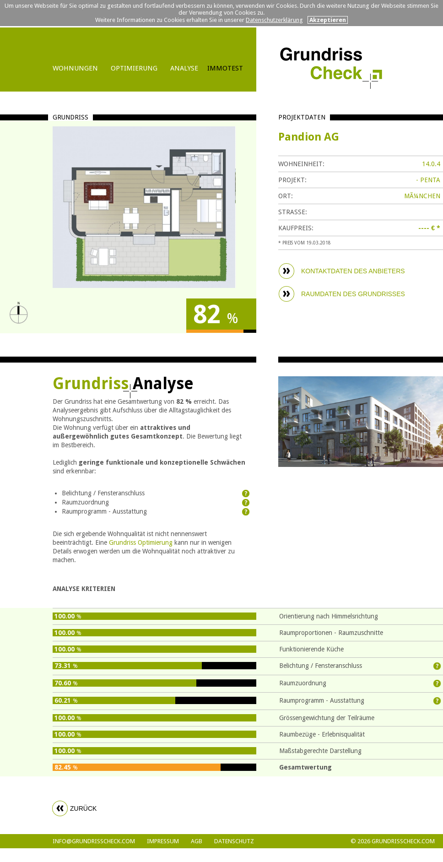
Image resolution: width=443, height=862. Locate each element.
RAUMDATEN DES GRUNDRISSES (353, 294)
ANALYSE (184, 68)
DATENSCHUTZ (234, 841)
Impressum (163, 841)
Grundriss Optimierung (141, 542)
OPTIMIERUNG (134, 68)
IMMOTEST (225, 68)
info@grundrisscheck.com (94, 841)
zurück (83, 808)
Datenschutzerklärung (274, 19)
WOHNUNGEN (75, 68)
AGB (196, 841)
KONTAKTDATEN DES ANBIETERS (353, 271)
